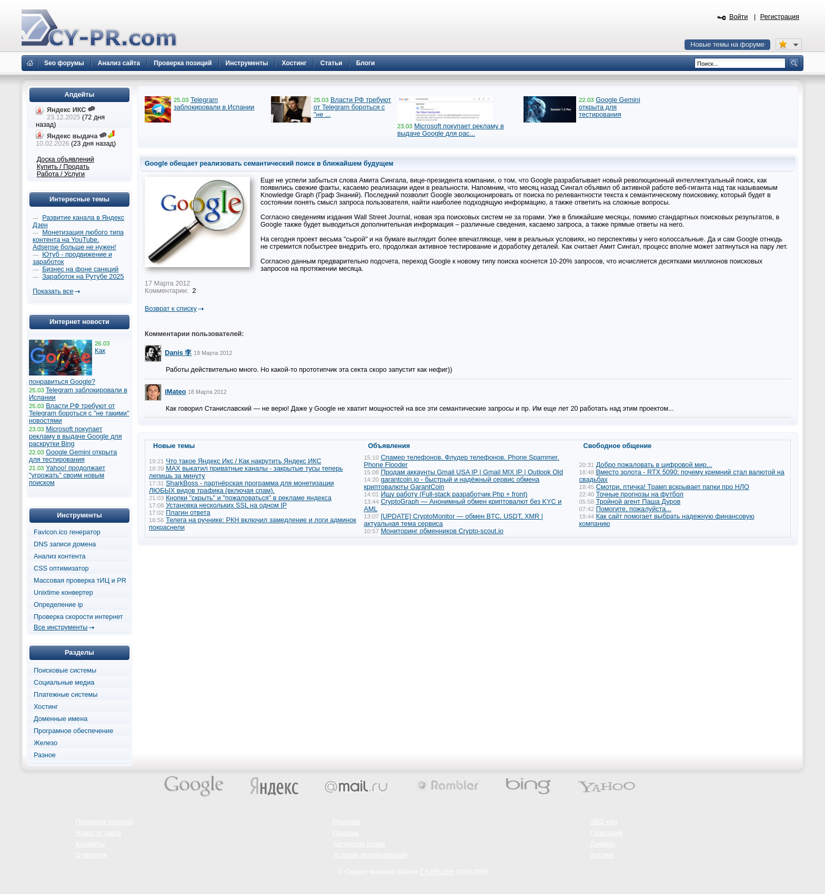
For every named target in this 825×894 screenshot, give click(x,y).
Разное (45, 755)
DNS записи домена (65, 544)
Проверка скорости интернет (78, 617)
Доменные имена (60, 719)
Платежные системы (65, 694)
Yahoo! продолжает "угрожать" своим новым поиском (67, 475)
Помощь (346, 833)
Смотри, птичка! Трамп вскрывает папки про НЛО (672, 487)
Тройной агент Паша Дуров (638, 501)
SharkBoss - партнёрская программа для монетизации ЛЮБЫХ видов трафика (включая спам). (241, 487)
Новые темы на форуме (727, 44)
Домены (603, 844)
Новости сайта (98, 833)
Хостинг (46, 706)
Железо (45, 743)
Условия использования (370, 855)
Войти (738, 17)
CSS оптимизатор (61, 568)
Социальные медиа (64, 682)
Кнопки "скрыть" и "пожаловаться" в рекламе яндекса (248, 498)
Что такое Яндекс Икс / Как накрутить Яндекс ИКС (243, 461)
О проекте (91, 855)
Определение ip (58, 604)
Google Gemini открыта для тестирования (609, 107)
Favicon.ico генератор (67, 532)
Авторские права (359, 844)
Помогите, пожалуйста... (633, 509)
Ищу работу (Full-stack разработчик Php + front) (454, 494)
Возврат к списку (171, 308)
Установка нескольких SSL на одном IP (226, 505)
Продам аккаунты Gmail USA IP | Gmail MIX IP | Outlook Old (472, 472)
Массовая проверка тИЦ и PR (80, 580)
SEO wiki (603, 822)
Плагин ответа (188, 512)
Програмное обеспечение (73, 731)
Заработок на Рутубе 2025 (83, 276)
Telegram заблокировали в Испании (214, 103)
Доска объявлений (65, 159)
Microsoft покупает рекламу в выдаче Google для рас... (450, 130)
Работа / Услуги (61, 174)
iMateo (175, 391)
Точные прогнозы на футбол (639, 494)
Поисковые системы (65, 670)
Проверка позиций (104, 822)
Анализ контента (60, 556)
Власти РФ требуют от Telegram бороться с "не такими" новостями (79, 413)
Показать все (53, 291)
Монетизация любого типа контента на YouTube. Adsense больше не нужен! (78, 240)
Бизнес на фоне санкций (80, 269)
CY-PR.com (437, 872)
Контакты (90, 844)
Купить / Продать (63, 166)
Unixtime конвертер (63, 592)
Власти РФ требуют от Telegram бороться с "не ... (352, 107)
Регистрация (779, 17)
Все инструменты (60, 627)
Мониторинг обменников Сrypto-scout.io (442, 531)
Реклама (346, 822)
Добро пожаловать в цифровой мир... (654, 465)
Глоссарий (606, 833)
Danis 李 (178, 353)
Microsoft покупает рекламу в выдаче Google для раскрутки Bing (75, 436)
